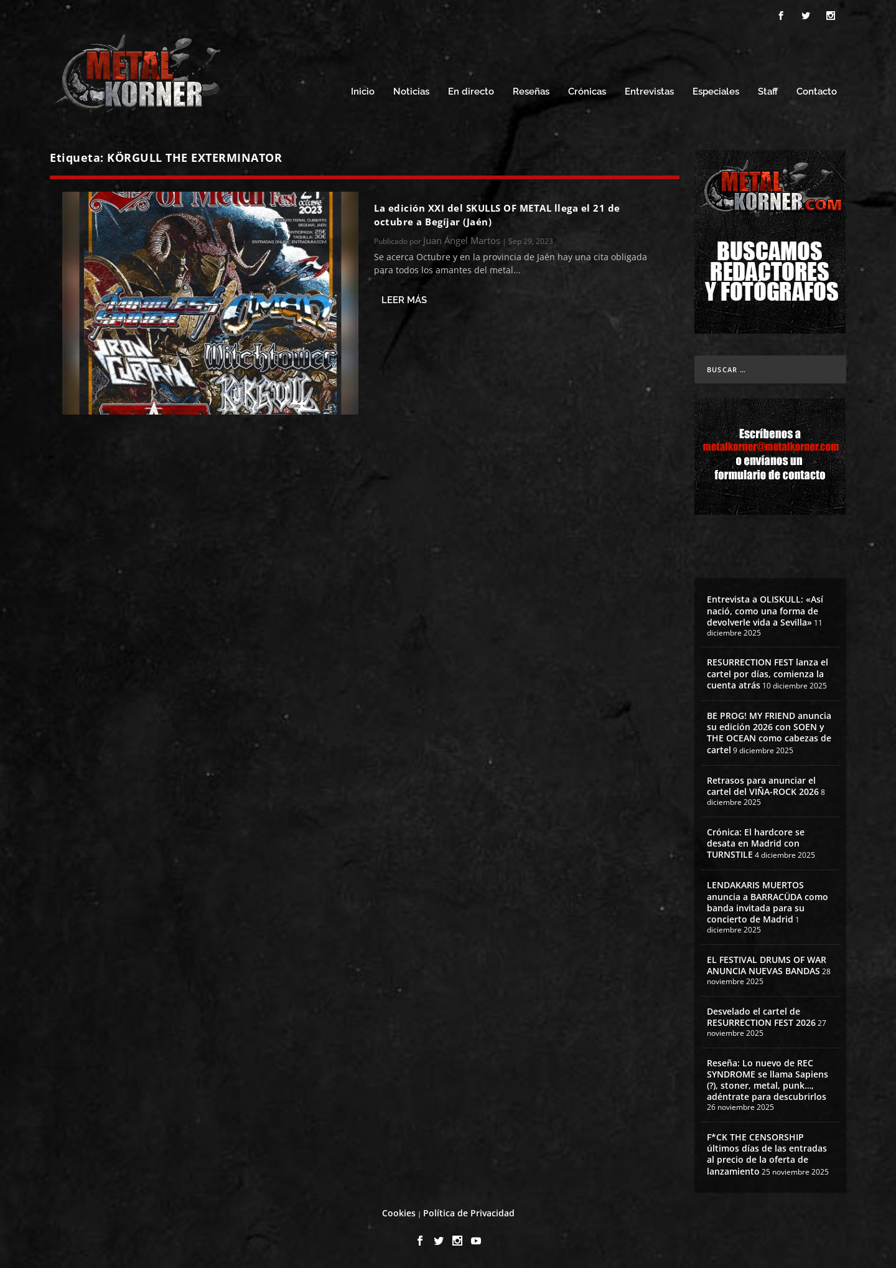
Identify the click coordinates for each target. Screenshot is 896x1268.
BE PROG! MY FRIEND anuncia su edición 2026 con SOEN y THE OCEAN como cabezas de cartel (769, 733)
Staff (768, 92)
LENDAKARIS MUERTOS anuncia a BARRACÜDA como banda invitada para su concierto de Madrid (767, 902)
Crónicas (587, 92)
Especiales (716, 92)
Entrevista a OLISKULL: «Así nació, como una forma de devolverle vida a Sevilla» (765, 610)
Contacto (816, 92)
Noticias (411, 92)
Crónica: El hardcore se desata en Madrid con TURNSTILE (756, 843)
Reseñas (531, 92)
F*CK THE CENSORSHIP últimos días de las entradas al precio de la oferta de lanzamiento (767, 1154)
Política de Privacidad (469, 1213)
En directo (471, 92)
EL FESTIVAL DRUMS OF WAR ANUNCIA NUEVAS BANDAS (766, 965)
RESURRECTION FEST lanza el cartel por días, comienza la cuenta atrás (767, 673)
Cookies (399, 1213)
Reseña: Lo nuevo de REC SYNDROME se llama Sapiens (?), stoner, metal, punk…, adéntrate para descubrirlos (767, 1080)
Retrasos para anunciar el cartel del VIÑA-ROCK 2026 (763, 785)
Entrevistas (649, 92)
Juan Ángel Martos (461, 240)
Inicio (363, 92)
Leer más (404, 300)
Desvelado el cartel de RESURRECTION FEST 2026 (761, 1016)
